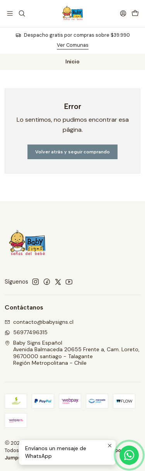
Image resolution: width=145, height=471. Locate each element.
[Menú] (10, 13)
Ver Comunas (73, 45)
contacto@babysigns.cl (39, 321)
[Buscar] (21, 13)
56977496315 (26, 332)
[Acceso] (123, 13)
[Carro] (135, 13)
